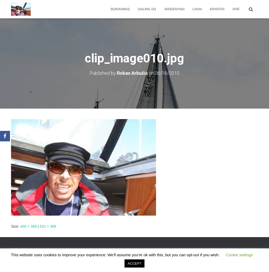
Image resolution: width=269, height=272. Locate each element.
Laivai (197, 9)
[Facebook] (5, 136)
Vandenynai (174, 9)
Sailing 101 (147, 9)
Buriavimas (120, 9)
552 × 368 (48, 226)
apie (236, 9)
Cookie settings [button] (239, 255)
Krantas (217, 9)
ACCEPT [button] (135, 263)
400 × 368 (28, 226)
